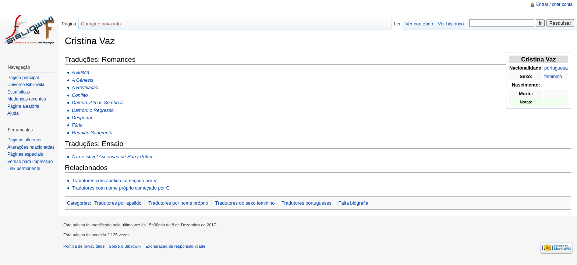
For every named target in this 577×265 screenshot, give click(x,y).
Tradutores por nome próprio (178, 203)
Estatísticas (18, 92)
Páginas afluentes (24, 139)
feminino (553, 76)
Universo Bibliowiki (25, 84)
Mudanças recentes (26, 99)
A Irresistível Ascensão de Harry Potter (112, 156)
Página (68, 23)
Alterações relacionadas (30, 147)
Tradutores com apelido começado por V (114, 180)
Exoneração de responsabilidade (175, 246)
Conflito (80, 95)
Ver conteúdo (419, 23)
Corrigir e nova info (101, 23)
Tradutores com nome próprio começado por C (121, 188)
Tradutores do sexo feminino (245, 203)
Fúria (77, 125)
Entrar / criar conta (554, 4)
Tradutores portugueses (306, 203)
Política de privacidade (84, 246)
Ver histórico (451, 23)
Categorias (78, 203)
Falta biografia (353, 203)
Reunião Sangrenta (92, 132)
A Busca (80, 72)
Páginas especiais (25, 154)
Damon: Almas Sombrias (98, 102)
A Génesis (82, 80)
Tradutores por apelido (117, 203)
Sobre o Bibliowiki (125, 246)
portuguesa (556, 68)
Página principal (23, 77)
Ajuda (13, 113)
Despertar (82, 117)
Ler (397, 23)
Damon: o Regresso (93, 110)
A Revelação (85, 87)
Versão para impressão (30, 161)
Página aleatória (23, 106)
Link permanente (23, 168)
